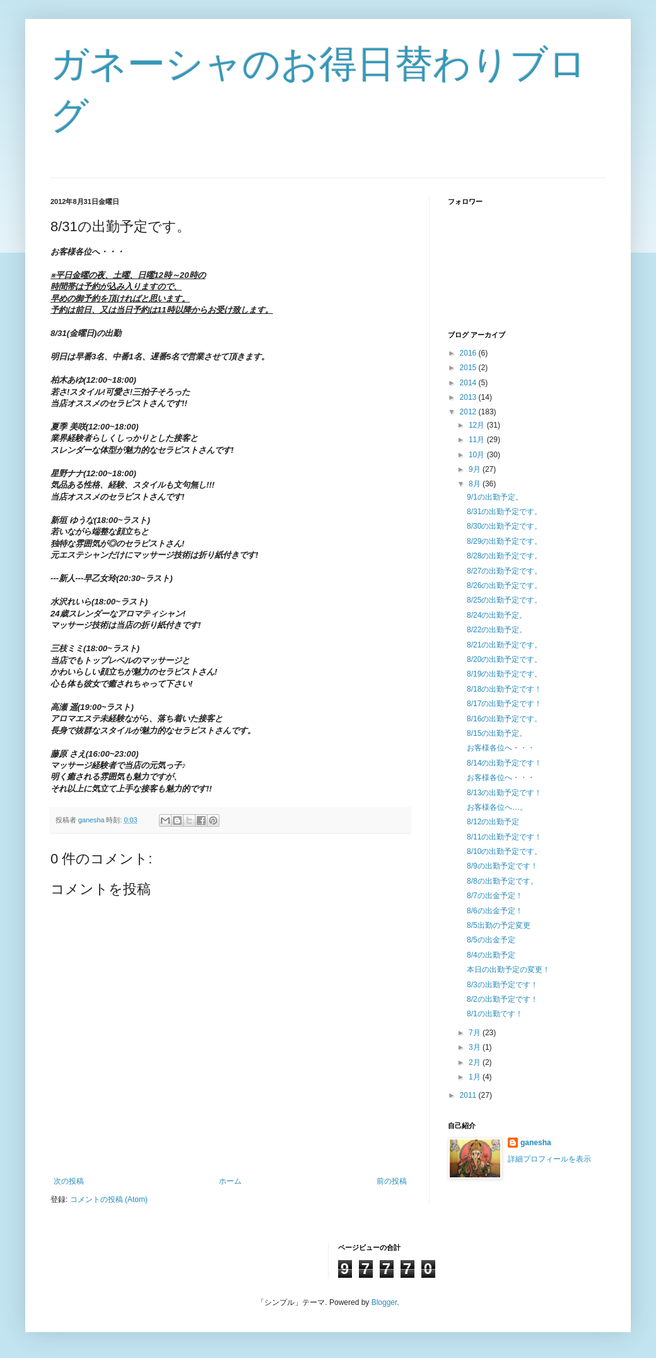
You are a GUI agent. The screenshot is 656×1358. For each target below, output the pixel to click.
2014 (469, 382)
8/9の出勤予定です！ (502, 866)
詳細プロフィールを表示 (549, 1159)
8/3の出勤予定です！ (502, 984)
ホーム (230, 1181)
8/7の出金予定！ (495, 895)
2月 (476, 1062)
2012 (469, 411)
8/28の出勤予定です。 (504, 555)
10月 (478, 454)
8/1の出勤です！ (495, 1013)
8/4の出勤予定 (491, 955)
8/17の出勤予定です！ (504, 703)
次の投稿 (69, 1181)
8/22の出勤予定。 (497, 629)
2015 (469, 367)
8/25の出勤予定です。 (504, 600)
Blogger (384, 1302)
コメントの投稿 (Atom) (109, 1199)
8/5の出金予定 (491, 939)
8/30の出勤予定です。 (504, 526)
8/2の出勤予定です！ (502, 999)
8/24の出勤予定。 (497, 615)
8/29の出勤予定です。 (504, 541)
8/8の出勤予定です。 (502, 881)
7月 (476, 1032)
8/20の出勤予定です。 (504, 659)
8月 (476, 483)
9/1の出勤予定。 (495, 497)
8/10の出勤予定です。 (504, 851)
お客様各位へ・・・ (501, 747)
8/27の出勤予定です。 (504, 571)
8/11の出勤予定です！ (504, 836)
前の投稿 (392, 1181)
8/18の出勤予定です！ (504, 689)
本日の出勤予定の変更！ (508, 969)
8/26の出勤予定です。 (504, 585)
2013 (469, 397)
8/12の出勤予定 (493, 821)
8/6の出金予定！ (495, 910)
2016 (469, 353)
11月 (478, 439)
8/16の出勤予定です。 (504, 718)
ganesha (535, 1142)
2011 (469, 1095)
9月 (476, 469)
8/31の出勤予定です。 (504, 511)
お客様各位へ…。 (497, 807)
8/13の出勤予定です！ (504, 792)
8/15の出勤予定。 (497, 733)
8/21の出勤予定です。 (504, 644)
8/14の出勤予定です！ (504, 763)
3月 (476, 1047)
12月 (478, 425)
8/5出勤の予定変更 (498, 925)
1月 (476, 1077)
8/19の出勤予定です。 (504, 674)
